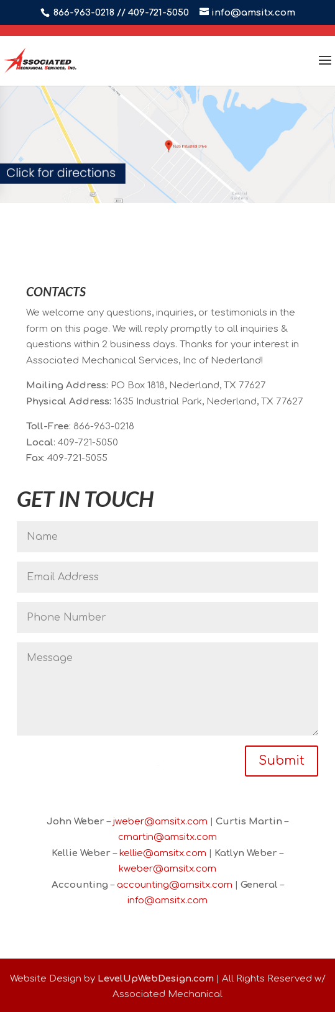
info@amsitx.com (167, 900)
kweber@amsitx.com (167, 869)
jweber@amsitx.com (160, 821)
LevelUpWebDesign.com (156, 978)
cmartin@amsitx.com (167, 837)
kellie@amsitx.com (162, 853)
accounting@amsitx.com (174, 885)
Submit (282, 761)
